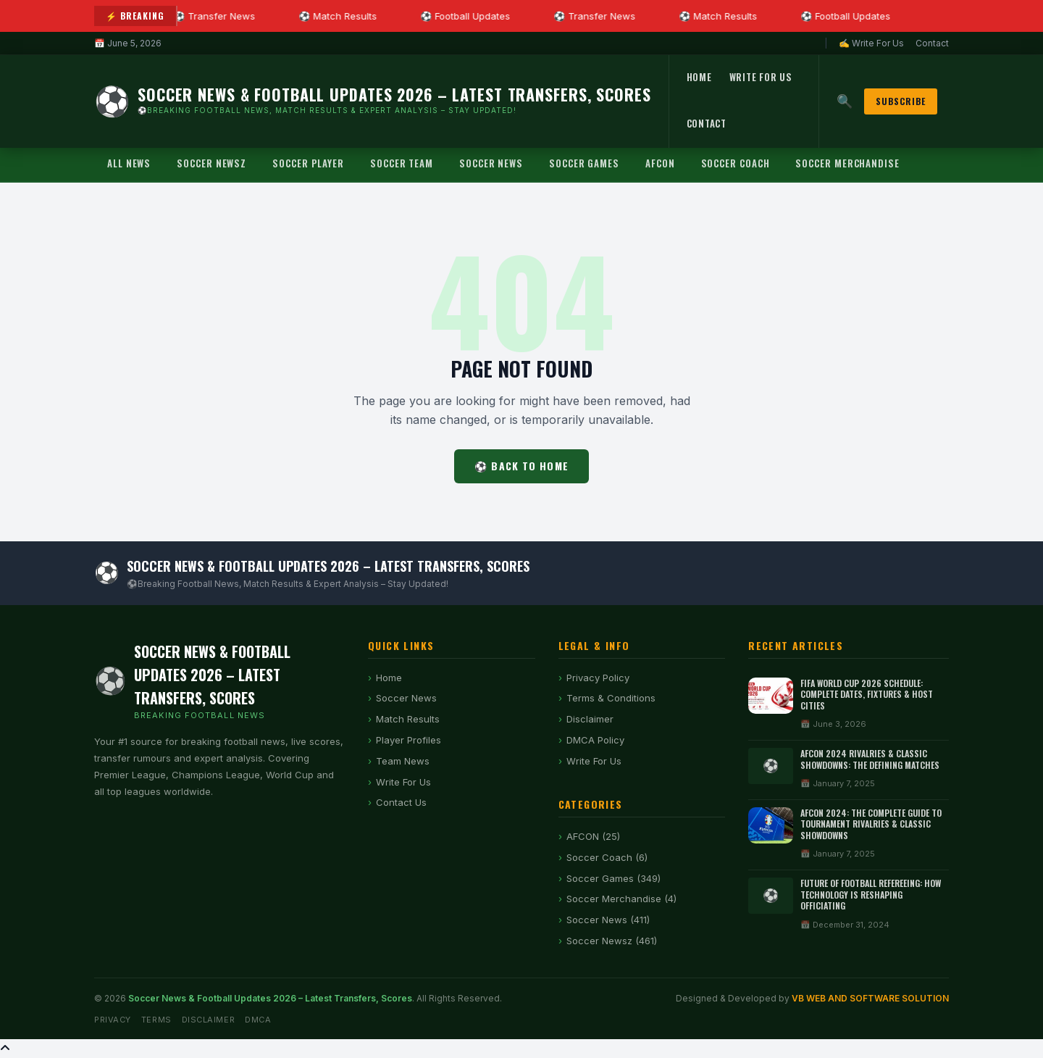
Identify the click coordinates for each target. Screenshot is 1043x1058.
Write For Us (760, 77)
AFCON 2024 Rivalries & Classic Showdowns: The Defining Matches (869, 759)
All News (129, 163)
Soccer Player (308, 163)
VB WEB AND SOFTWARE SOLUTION (870, 998)
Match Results (408, 719)
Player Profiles (408, 740)
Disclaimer (589, 719)
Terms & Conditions (610, 698)
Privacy (112, 1020)
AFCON (660, 163)
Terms (156, 1020)
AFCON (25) (593, 836)
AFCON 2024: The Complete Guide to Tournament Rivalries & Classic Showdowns (871, 824)
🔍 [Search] (845, 101)
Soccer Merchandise (847, 163)
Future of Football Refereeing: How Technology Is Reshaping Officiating (870, 894)
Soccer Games (584, 163)
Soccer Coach (735, 163)
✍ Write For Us (871, 43)
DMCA (258, 1020)
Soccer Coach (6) (607, 857)
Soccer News (491, 163)
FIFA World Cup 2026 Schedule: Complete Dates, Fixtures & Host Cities (866, 694)
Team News (403, 761)
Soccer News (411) (608, 919)
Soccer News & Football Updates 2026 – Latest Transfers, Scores (270, 998)
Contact (932, 43)
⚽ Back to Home (521, 465)
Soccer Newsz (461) (611, 940)
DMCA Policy (595, 740)
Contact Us (401, 802)
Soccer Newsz (211, 163)
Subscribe (901, 101)
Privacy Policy (597, 677)
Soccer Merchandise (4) (621, 898)
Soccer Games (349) (613, 878)
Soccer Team (401, 163)
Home (699, 77)
